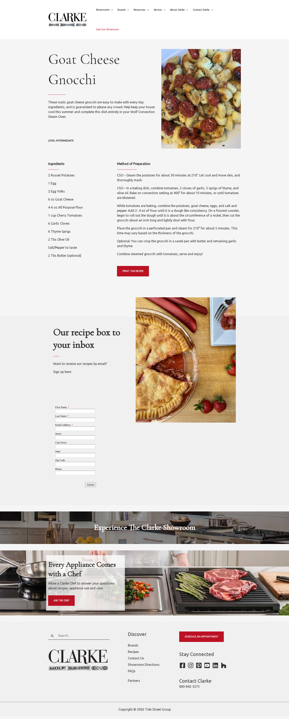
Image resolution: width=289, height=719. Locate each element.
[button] (111, 10)
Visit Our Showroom (107, 29)
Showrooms (104, 10)
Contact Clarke (203, 10)
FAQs (131, 673)
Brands (123, 10)
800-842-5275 (189, 689)
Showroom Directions (144, 667)
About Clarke (179, 10)
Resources (141, 10)
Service (159, 10)
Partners (134, 683)
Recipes (133, 654)
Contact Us (136, 660)
